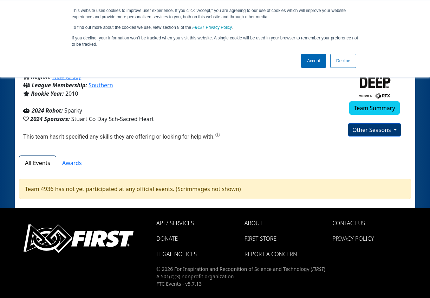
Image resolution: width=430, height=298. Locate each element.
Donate (167, 238)
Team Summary (374, 108)
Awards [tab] (72, 163)
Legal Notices (176, 254)
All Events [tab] (37, 163)
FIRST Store (261, 238)
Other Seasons (372, 130)
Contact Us (348, 223)
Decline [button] (343, 60)
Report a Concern (271, 254)
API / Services (175, 223)
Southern (101, 85)
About (254, 223)
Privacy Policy (212, 27)
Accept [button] (313, 60)
